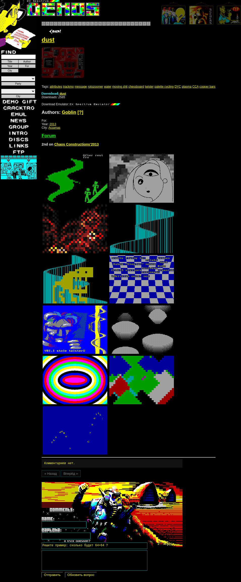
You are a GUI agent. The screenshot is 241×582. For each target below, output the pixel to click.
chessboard (136, 86)
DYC (177, 86)
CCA (195, 86)
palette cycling (164, 86)
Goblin (69, 112)
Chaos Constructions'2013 (76, 144)
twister (149, 86)
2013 (52, 124)
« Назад (50, 474)
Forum (49, 135)
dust (54, 93)
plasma (187, 86)
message (81, 86)
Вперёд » (70, 474)
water (107, 86)
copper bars (207, 86)
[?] (80, 112)
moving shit (120, 86)
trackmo (68, 86)
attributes (56, 86)
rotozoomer (95, 86)
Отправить (52, 575)
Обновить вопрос (80, 575)
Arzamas (54, 127)
